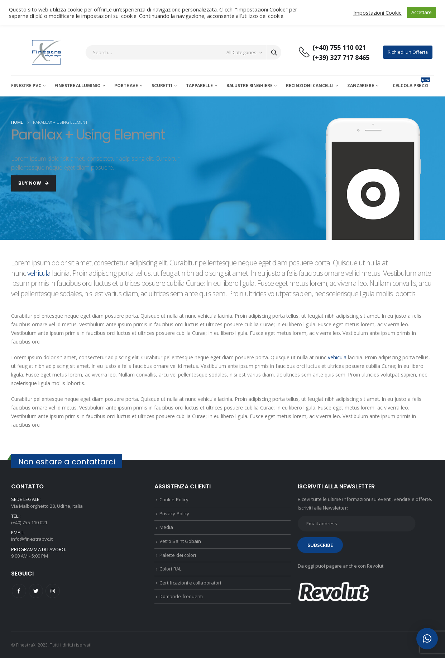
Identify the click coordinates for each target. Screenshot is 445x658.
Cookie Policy (173, 499)
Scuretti (162, 85)
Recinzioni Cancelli (310, 85)
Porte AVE (126, 85)
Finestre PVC (26, 85)
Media (166, 527)
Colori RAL (170, 568)
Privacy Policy (174, 513)
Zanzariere (360, 85)
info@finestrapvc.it (32, 539)
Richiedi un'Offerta (408, 52)
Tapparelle (199, 85)
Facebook (19, 591)
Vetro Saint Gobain (180, 541)
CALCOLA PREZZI (411, 85)
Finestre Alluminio (77, 85)
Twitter (36, 591)
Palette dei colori (177, 555)
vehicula (39, 273)
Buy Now (33, 183)
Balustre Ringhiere (249, 85)
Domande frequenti (181, 596)
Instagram (53, 591)
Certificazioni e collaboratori (190, 582)
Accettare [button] (421, 12)
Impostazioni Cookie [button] (377, 12)
